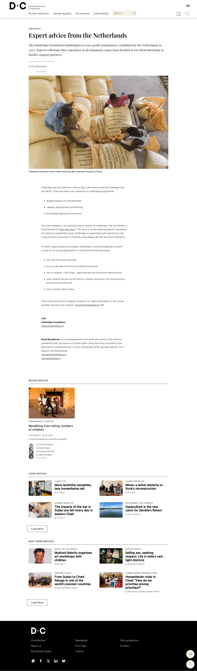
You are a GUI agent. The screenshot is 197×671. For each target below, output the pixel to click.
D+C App (80, 645)
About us (36, 645)
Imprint (79, 651)
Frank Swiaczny (44, 444)
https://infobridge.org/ (52, 326)
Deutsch (188, 5)
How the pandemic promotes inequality (49, 439)
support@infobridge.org (87, 305)
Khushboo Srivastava (136, 564)
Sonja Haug (42, 448)
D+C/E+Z (61, 518)
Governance (82, 13)
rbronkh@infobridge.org (53, 354)
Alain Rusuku (133, 592)
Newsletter (81, 640)
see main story (67, 229)
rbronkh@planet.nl (50, 358)
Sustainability (101, 13)
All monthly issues (41, 651)
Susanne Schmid (45, 451)
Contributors (38, 640)
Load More (37, 528)
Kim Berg (60, 492)
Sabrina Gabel (44, 455)
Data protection (129, 640)
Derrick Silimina (134, 514)
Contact (124, 645)
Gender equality (62, 13)
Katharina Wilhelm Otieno (67, 588)
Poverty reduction (39, 13)
